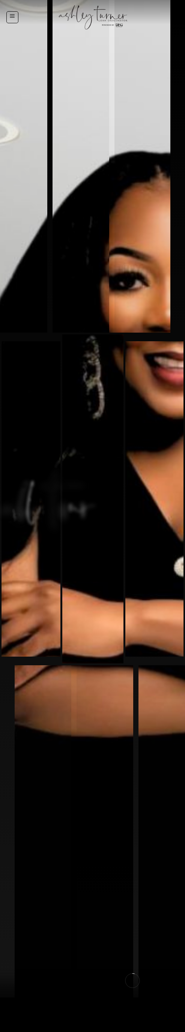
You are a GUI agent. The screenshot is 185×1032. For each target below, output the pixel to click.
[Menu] (12, 17)
